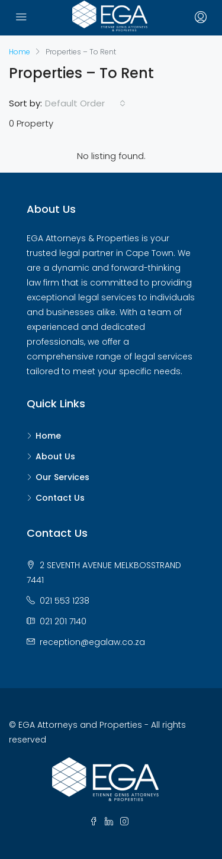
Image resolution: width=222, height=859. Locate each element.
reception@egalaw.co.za (92, 642)
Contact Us (60, 498)
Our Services (62, 477)
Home (48, 436)
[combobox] (85, 103)
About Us (55, 456)
